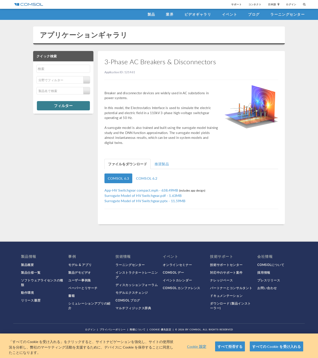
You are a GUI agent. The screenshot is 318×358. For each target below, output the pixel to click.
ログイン (291, 4)
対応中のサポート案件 (226, 272)
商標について (137, 329)
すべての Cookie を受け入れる (276, 346)
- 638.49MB (141, 190)
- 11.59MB (145, 200)
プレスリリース (268, 280)
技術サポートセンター (226, 264)
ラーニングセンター (287, 14)
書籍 (71, 295)
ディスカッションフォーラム (136, 285)
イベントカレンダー (177, 280)
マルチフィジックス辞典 (133, 308)
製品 (151, 14)
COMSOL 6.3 (118, 178)
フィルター (63, 105)
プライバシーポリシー (113, 329)
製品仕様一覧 (30, 272)
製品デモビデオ (79, 272)
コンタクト (254, 4)
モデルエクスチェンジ (131, 292)
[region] (159, 346)
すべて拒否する (230, 346)
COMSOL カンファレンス (181, 288)
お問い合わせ (267, 288)
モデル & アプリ (80, 264)
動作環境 (27, 292)
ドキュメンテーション (226, 295)
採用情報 (263, 272)
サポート (236, 4)
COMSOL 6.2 (146, 178)
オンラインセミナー (177, 264)
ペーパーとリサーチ (82, 288)
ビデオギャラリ (197, 14)
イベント (229, 14)
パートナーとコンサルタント (231, 288)
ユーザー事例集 (79, 280)
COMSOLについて (270, 264)
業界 (170, 14)
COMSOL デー (173, 272)
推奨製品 (162, 163)
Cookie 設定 (196, 346)
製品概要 (27, 264)
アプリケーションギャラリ (83, 35)
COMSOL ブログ (127, 300)
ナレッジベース (221, 280)
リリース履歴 (30, 300)
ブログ (253, 14)
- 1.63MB (143, 195)
